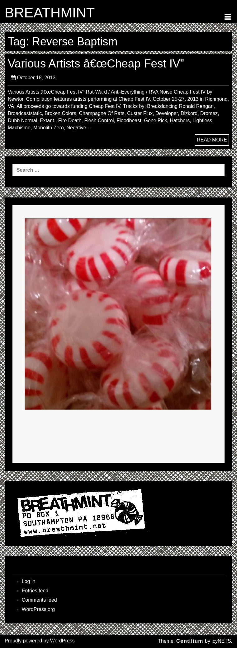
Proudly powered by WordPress (40, 640)
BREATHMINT (50, 13)
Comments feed (39, 600)
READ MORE (212, 139)
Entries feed (35, 590)
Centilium (189, 641)
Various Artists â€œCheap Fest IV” (96, 63)
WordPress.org (38, 609)
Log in (29, 581)
